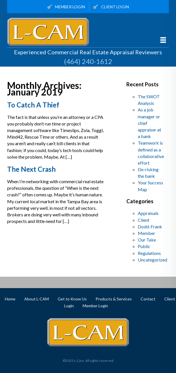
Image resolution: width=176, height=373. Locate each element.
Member (146, 233)
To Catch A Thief (33, 105)
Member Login (66, 7)
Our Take (147, 239)
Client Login (111, 7)
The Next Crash (31, 169)
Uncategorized (152, 259)
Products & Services (114, 298)
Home (10, 298)
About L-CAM (36, 298)
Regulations (149, 253)
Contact (148, 298)
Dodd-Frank (150, 226)
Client (143, 220)
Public (144, 246)
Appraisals (148, 213)
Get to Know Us (72, 298)
